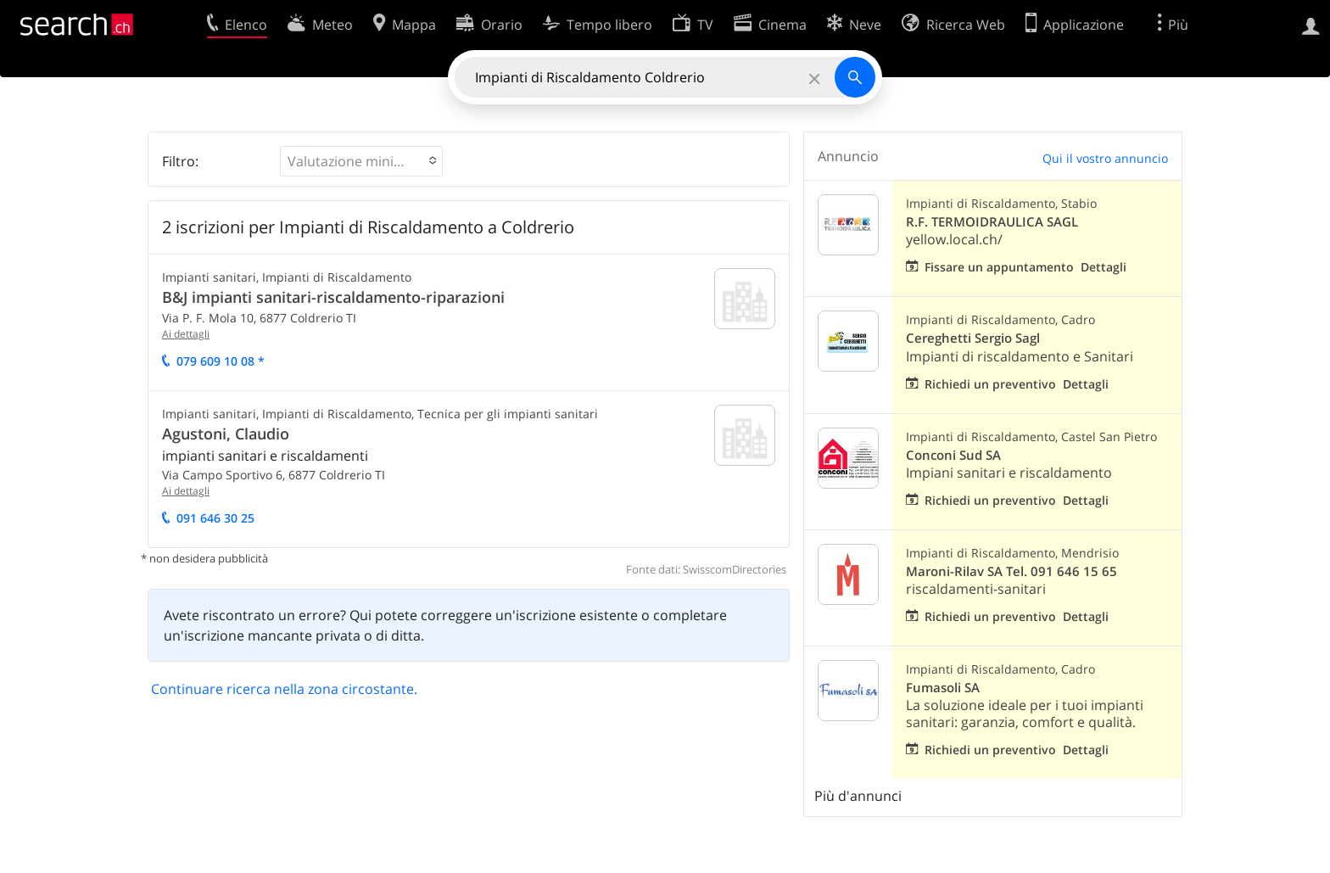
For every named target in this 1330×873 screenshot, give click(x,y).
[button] (361, 161)
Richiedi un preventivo (990, 384)
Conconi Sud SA (953, 455)
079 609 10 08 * (220, 361)
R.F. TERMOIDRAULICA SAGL (992, 222)
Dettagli (1103, 267)
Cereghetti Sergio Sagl (973, 338)
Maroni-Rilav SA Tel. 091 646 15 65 (1011, 571)
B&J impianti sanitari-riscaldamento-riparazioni (333, 297)
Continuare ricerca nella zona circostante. (284, 689)
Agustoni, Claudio (225, 433)
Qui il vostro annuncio (1105, 158)
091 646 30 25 (215, 518)
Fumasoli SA (943, 688)
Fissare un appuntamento (999, 267)
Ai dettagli (186, 334)
